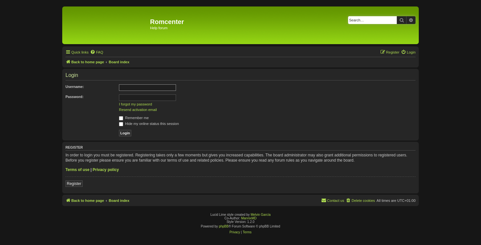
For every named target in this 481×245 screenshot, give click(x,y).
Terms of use (77, 169)
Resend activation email (138, 110)
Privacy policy (106, 169)
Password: (74, 97)
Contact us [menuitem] (332, 200)
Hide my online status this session (149, 124)
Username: (74, 87)
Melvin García (261, 214)
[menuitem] (96, 52)
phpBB (224, 226)
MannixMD (249, 218)
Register (74, 183)
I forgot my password (135, 104)
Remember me (134, 118)
